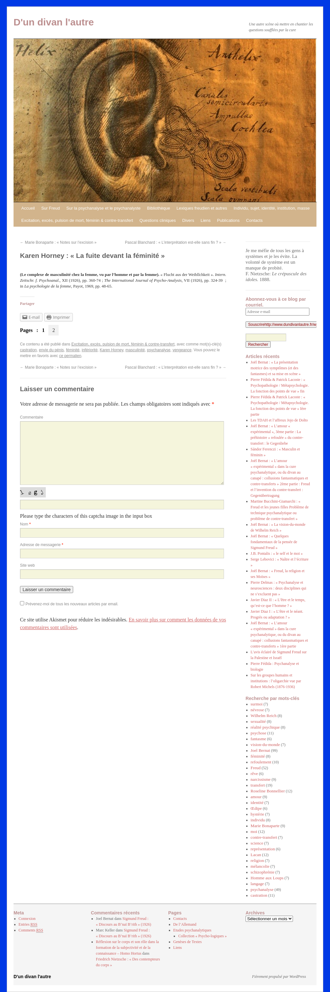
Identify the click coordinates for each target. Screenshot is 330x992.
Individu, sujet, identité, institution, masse (272, 208)
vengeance (181, 350)
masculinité (135, 350)
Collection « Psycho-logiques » (202, 936)
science (257, 843)
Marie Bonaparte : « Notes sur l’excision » (58, 242)
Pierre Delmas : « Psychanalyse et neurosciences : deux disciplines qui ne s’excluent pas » (278, 588)
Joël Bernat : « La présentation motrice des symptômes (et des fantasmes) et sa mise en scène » (276, 368)
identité (257, 802)
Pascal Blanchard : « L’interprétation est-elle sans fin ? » (175, 242)
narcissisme (261, 779)
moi (254, 831)
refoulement (261, 762)
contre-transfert (264, 837)
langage (257, 883)
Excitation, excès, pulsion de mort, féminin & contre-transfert (77, 220)
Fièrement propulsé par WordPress (279, 976)
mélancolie (260, 866)
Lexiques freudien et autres (202, 208)
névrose (257, 709)
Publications (228, 220)
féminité (73, 350)
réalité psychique (265, 727)
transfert (258, 785)
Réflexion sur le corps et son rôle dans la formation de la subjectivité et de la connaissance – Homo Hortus (127, 948)
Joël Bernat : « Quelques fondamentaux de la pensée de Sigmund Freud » (274, 542)
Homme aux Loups (267, 877)
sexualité (258, 721)
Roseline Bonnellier (268, 791)
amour (256, 796)
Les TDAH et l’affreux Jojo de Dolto (279, 420)
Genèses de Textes (187, 942)
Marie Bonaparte (265, 825)
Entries (28, 924)
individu (258, 819)
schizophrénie (263, 872)
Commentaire (31, 417)
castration (28, 350)
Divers (188, 220)
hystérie (257, 814)
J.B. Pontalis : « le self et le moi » (277, 553)
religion (257, 860)
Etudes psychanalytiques (192, 930)
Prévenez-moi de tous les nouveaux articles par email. (71, 604)
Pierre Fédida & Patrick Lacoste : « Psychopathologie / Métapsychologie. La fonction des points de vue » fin (280, 385)
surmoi (257, 704)
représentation (263, 848)
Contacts (254, 220)
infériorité (89, 350)
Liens (205, 220)
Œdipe (256, 808)
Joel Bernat (260, 750)
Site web (27, 565)
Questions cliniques (158, 220)
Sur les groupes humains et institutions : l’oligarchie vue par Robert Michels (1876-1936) (276, 681)
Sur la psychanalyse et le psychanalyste (103, 208)
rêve (254, 773)
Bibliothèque (158, 208)
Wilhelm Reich (264, 715)
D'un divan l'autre (54, 22)
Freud (256, 767)
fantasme (258, 738)
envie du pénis (51, 350)
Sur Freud (50, 208)
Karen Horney (111, 350)
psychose (259, 733)
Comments (31, 930)
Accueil (28, 208)
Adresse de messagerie (41, 545)
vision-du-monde (265, 744)
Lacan (256, 854)
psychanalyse (158, 350)
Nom (25, 524)
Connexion (27, 918)
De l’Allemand (185, 924)
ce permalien (70, 356)
